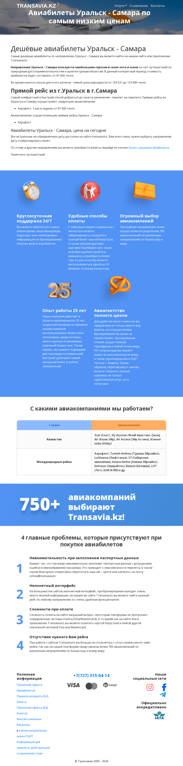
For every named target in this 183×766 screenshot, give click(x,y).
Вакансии (23, 725)
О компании (139, 6)
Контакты (158, 6)
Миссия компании (29, 719)
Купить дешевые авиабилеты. (149, 147)
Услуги (119, 6)
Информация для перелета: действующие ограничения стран (33, 747)
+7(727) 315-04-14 (91, 675)
